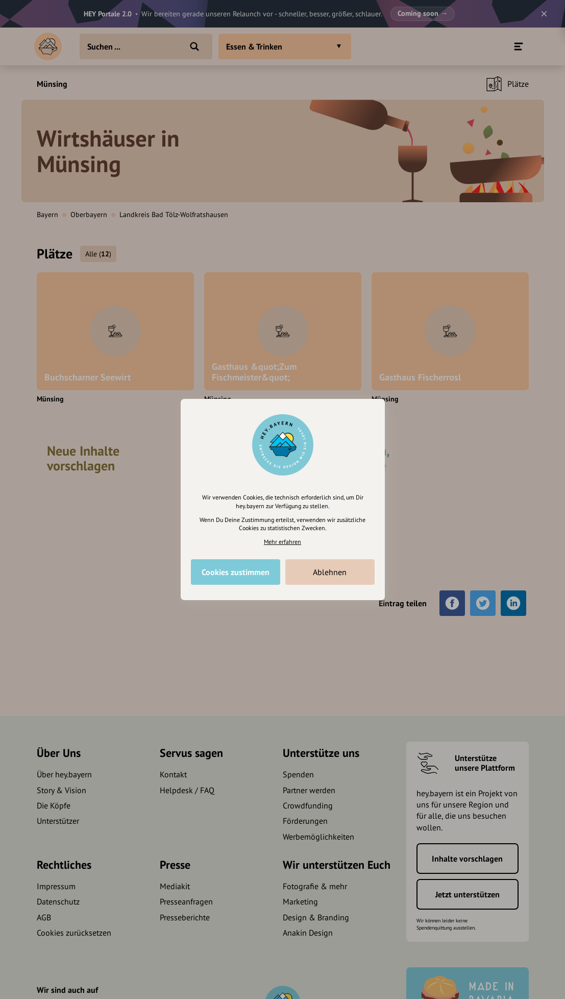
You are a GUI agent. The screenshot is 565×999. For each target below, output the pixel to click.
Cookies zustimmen (235, 572)
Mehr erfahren (282, 541)
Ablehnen (330, 572)
